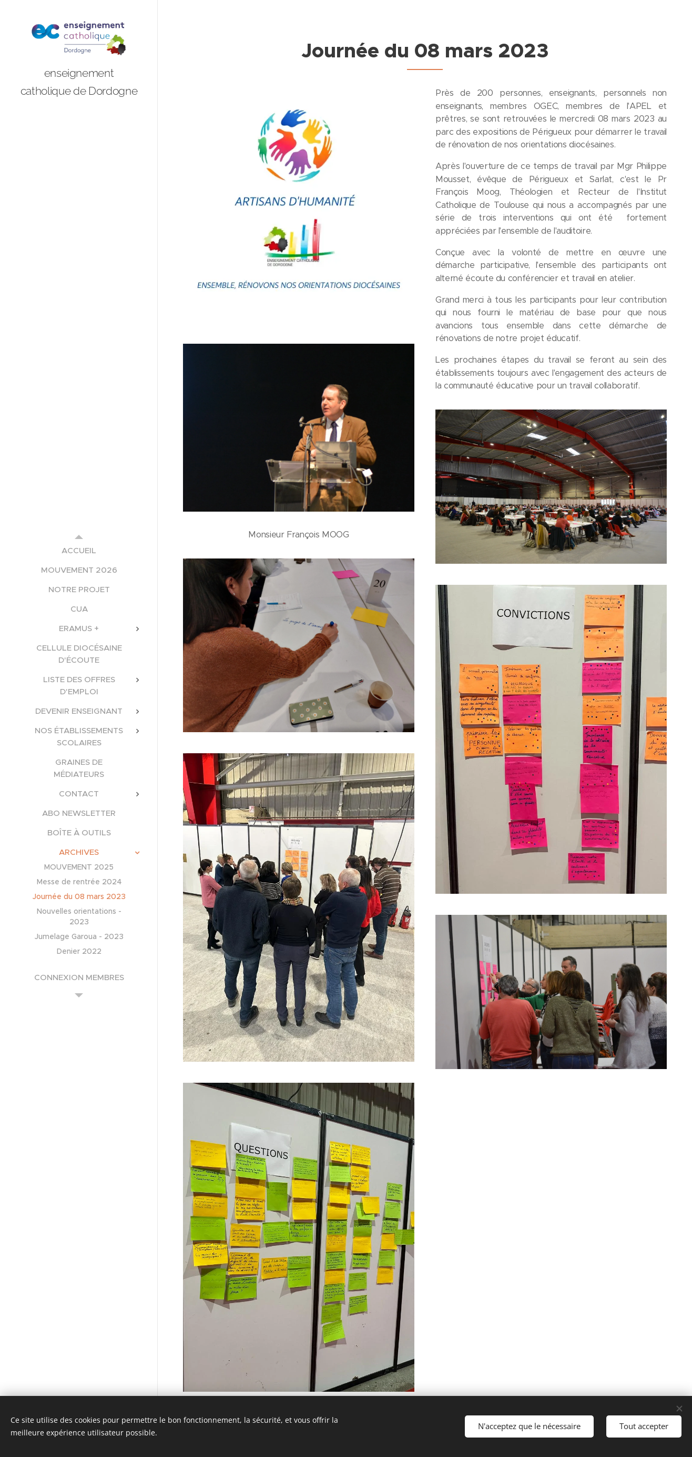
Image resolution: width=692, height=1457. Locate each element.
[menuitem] (79, 550)
